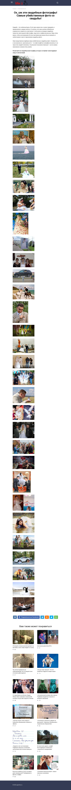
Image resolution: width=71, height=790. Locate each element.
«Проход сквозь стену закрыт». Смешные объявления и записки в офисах (22, 722)
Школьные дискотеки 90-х (44, 646)
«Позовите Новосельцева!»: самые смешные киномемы (46, 772)
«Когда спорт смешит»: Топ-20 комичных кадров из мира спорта (46, 670)
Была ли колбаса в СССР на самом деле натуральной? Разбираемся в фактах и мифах (22, 773)
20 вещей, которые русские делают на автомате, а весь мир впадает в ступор (23, 646)
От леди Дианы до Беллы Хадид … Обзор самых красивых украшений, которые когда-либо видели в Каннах (23, 696)
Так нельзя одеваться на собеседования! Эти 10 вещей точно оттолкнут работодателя (22, 671)
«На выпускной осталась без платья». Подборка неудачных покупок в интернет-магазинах (47, 696)
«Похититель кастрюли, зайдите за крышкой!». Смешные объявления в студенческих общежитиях (47, 722)
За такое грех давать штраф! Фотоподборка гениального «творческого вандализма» (45, 747)
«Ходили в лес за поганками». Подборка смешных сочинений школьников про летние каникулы (22, 747)
